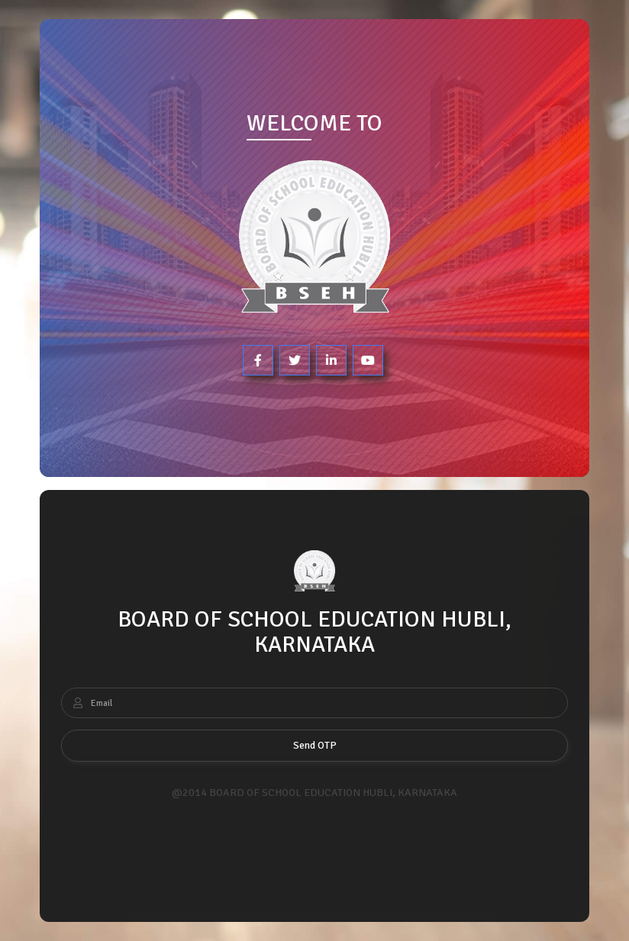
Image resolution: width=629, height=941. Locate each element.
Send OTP (314, 745)
